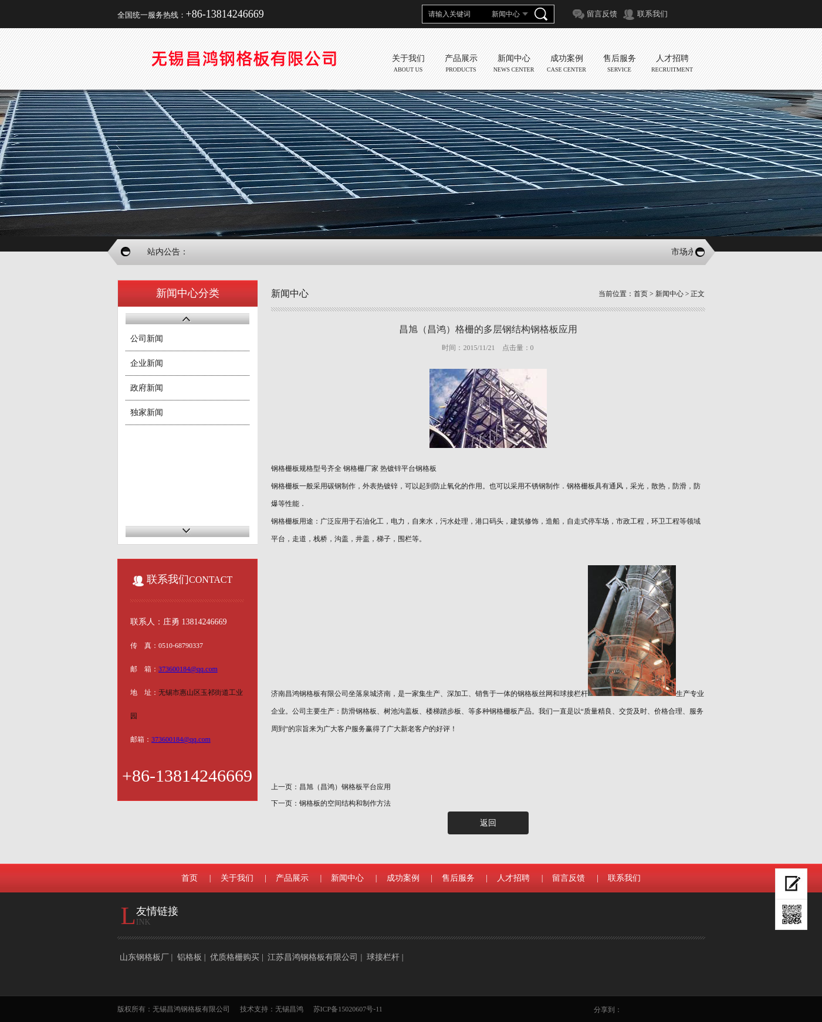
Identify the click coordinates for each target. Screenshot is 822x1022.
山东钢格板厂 (144, 957)
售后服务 (458, 878)
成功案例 (403, 878)
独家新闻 (146, 412)
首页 (641, 294)
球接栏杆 (383, 957)
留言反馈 (602, 13)
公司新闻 (146, 338)
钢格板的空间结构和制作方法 (345, 803)
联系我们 (652, 13)
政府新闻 (146, 387)
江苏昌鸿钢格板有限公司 (313, 957)
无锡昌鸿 (289, 1009)
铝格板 (189, 957)
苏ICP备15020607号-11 (348, 1009)
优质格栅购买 (234, 957)
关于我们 (237, 878)
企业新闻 (146, 363)
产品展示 (292, 878)
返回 (488, 823)
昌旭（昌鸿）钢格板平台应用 (345, 787)
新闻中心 (669, 294)
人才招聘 (513, 878)
